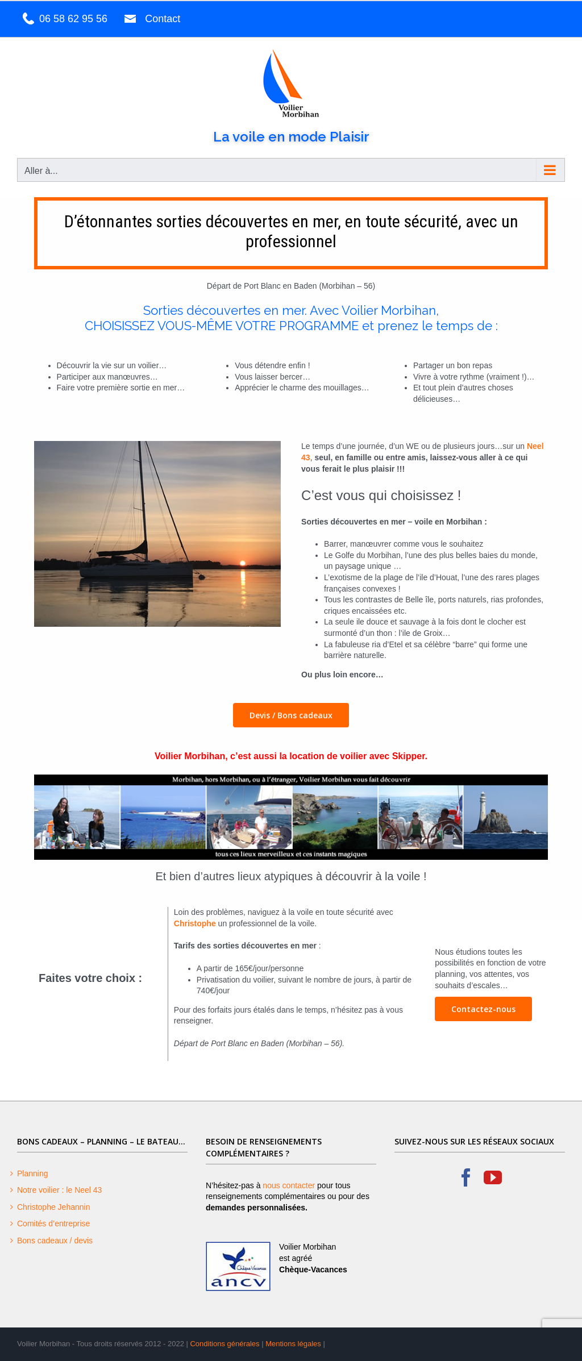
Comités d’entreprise (53, 1223)
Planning (32, 1173)
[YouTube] (493, 1177)
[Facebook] (466, 1177)
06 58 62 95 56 (74, 18)
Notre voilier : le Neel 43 (59, 1189)
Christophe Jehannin (53, 1207)
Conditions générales (224, 1343)
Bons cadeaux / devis (55, 1240)
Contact (162, 18)
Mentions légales (293, 1343)
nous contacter (289, 1185)
